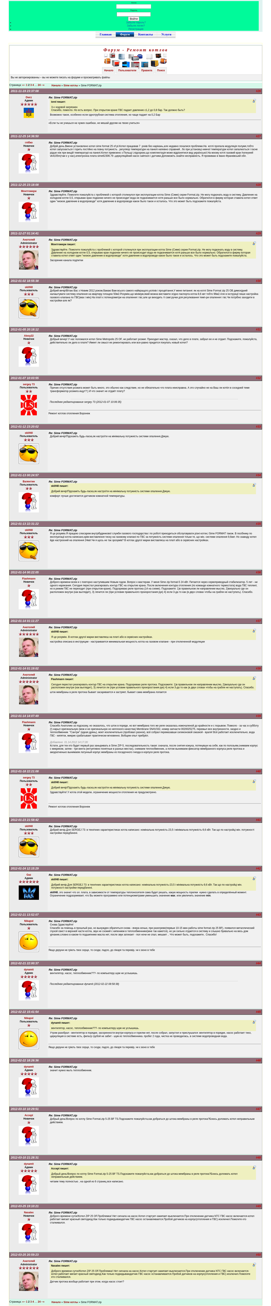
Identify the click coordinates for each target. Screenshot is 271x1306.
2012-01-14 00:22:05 (25, 572)
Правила (146, 70)
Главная (106, 34)
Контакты (145, 34)
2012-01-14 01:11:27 (25, 621)
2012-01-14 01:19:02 (25, 668)
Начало (108, 70)
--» (43, 85)
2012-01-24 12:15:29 (25, 868)
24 (39, 85)
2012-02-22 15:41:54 (25, 1011)
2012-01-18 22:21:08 (25, 771)
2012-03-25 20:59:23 (25, 1254)
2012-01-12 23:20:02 (25, 426)
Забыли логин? (136, 25)
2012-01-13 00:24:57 (25, 475)
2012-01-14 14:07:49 (25, 716)
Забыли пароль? (136, 22)
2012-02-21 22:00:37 (25, 963)
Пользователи (127, 70)
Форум (125, 34)
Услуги (166, 34)
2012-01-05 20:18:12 (25, 329)
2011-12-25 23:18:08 (25, 184)
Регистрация (136, 29)
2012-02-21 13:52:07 (25, 914)
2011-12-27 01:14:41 (25, 233)
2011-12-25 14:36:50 (25, 136)
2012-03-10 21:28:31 (25, 1157)
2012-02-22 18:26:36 (25, 1060)
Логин (134, 2)
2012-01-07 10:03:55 (25, 378)
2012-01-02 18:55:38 (25, 281)
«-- (23, 85)
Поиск (161, 70)
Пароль (133, 10)
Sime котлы (71, 85)
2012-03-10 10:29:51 (25, 1109)
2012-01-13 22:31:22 (25, 523)
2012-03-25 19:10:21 (25, 1206)
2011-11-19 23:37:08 (25, 91)
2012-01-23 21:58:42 (25, 820)
